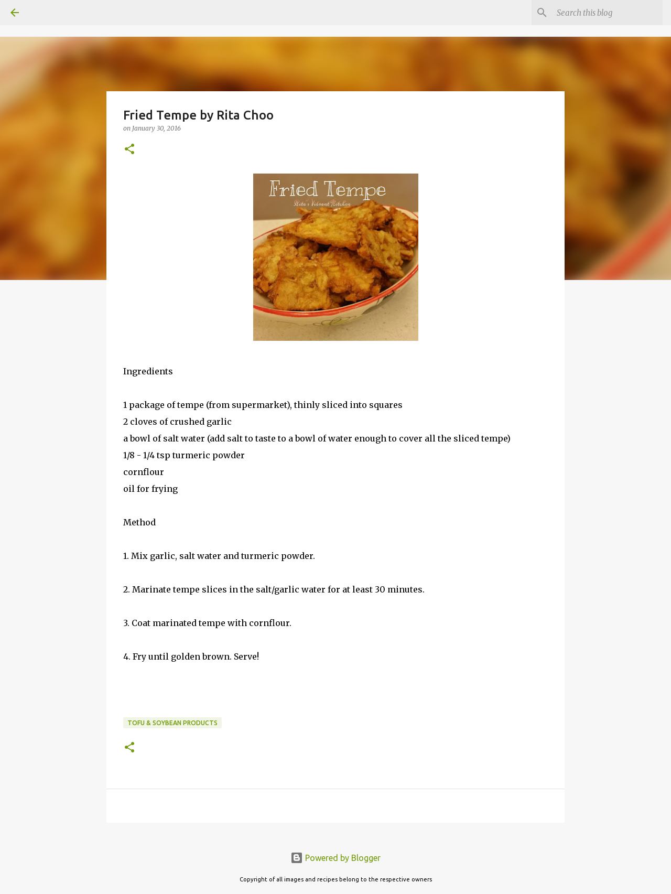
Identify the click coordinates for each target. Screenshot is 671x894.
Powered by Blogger (335, 858)
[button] (129, 150)
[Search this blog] (608, 12)
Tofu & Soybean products (172, 722)
